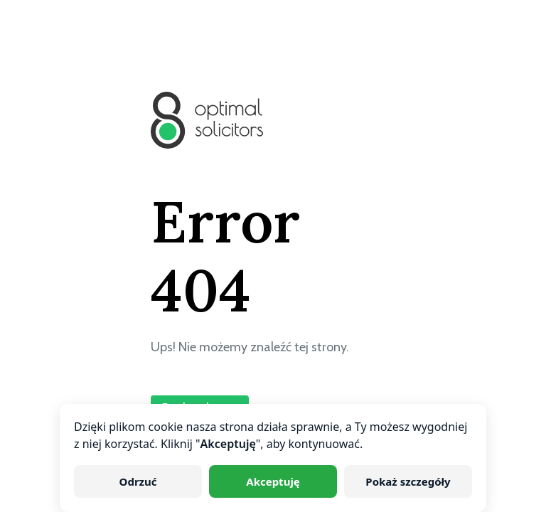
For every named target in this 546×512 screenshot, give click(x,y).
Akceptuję (272, 481)
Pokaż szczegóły (407, 481)
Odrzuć (138, 481)
